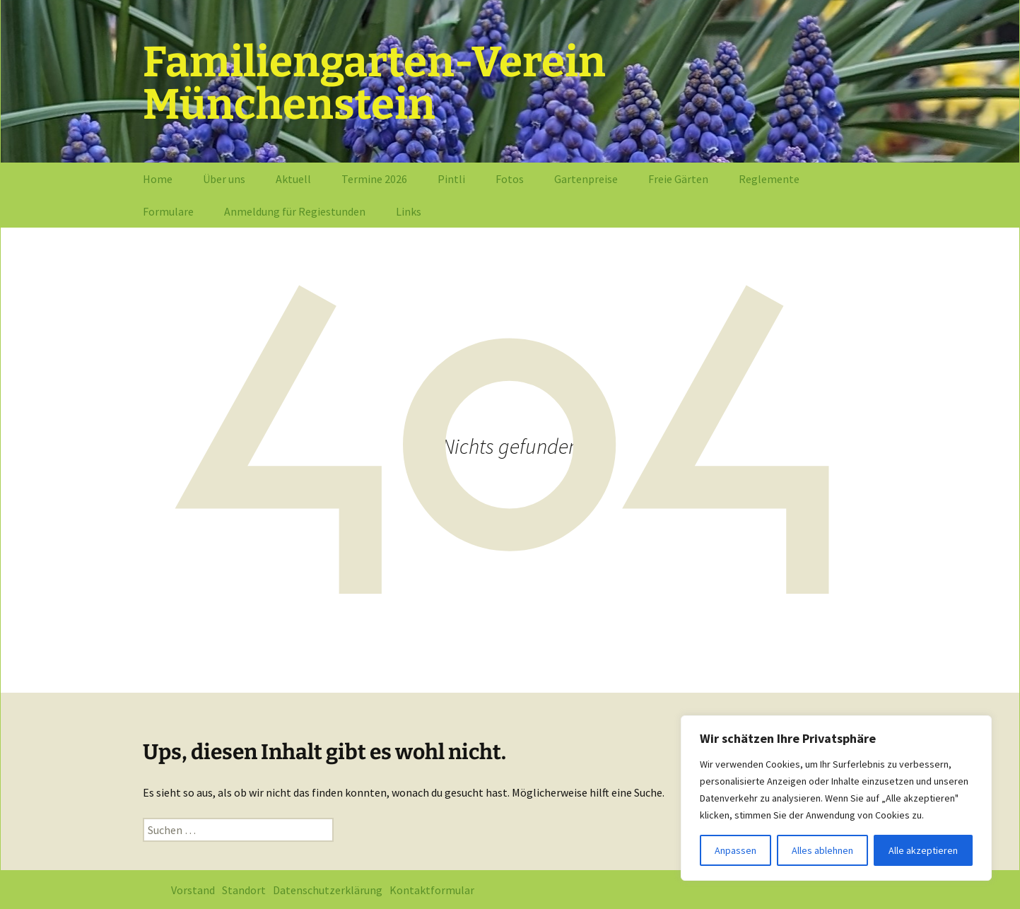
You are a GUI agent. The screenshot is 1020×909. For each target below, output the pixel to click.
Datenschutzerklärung (327, 890)
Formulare (168, 211)
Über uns (224, 179)
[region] (836, 798)
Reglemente (769, 179)
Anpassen (735, 850)
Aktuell (293, 179)
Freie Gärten (678, 179)
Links (408, 211)
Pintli (451, 179)
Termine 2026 (374, 179)
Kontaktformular (431, 890)
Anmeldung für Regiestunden (294, 211)
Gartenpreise (586, 179)
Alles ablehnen (822, 850)
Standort (244, 890)
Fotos (510, 179)
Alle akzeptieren (923, 850)
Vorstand (193, 890)
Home (157, 179)
